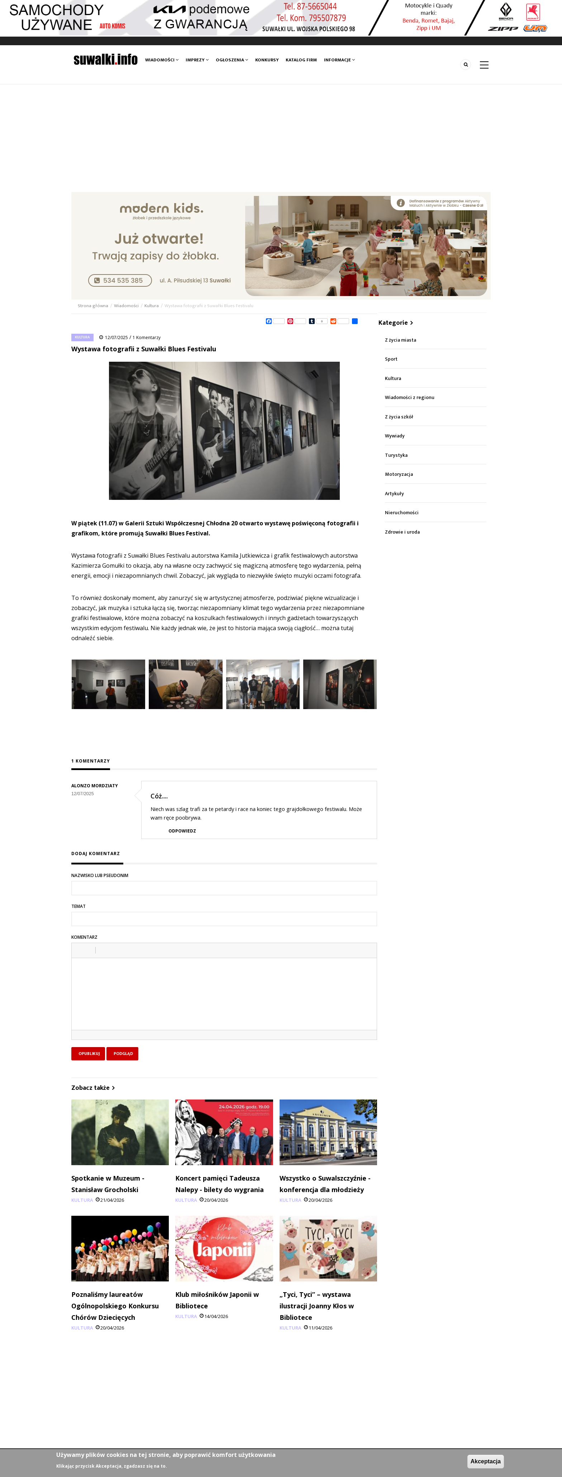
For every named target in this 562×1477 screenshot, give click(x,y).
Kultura (151, 306)
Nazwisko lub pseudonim (99, 875)
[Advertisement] (281, 138)
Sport (391, 359)
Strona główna (93, 306)
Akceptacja (486, 1461)
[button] (80, 950)
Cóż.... (159, 796)
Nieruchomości (402, 512)
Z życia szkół (399, 417)
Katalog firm (301, 60)
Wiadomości (161, 60)
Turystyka (396, 455)
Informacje (339, 60)
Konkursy (267, 60)
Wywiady (395, 436)
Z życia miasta (400, 340)
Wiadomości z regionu (409, 397)
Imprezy (197, 60)
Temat (78, 906)
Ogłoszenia (232, 60)
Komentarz (84, 937)
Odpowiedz (182, 831)
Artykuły (394, 493)
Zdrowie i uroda (402, 532)
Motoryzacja (399, 474)
